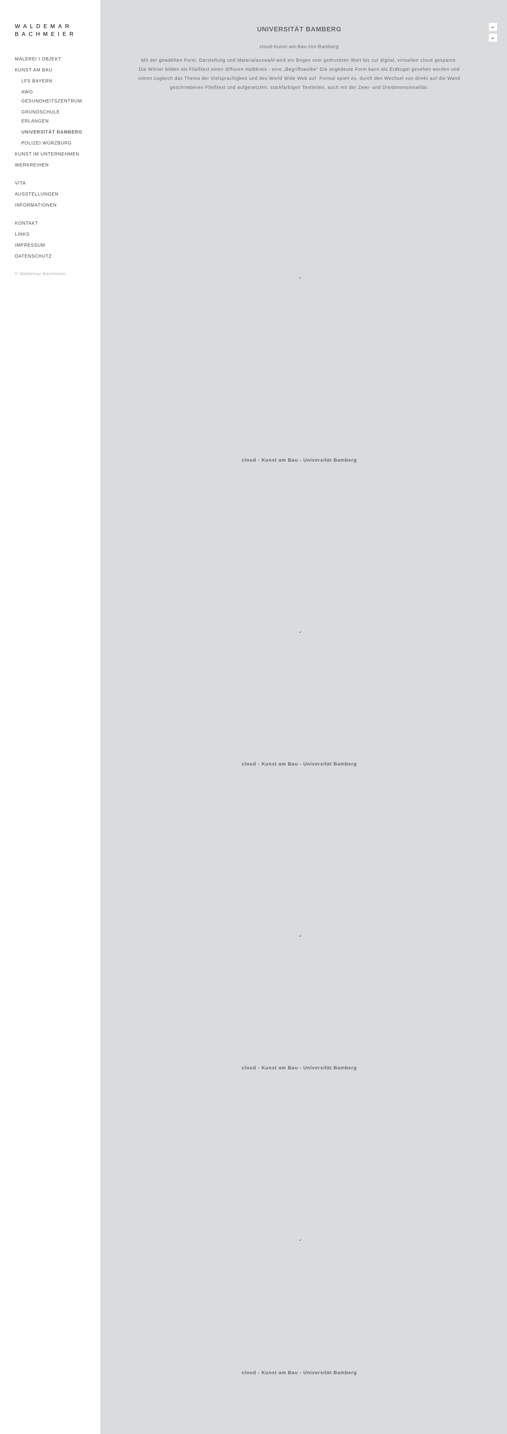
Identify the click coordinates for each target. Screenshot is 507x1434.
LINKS (22, 234)
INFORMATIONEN (36, 205)
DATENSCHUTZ (33, 256)
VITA (20, 183)
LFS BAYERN (36, 80)
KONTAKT (26, 223)
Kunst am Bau (33, 69)
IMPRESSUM (30, 245)
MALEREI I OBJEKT (38, 58)
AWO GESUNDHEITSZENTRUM (51, 96)
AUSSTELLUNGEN (37, 194)
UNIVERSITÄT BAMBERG (51, 131)
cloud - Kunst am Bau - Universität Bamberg (299, 460)
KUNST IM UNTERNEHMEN (47, 153)
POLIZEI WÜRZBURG (46, 142)
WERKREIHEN (32, 164)
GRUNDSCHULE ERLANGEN (40, 116)
